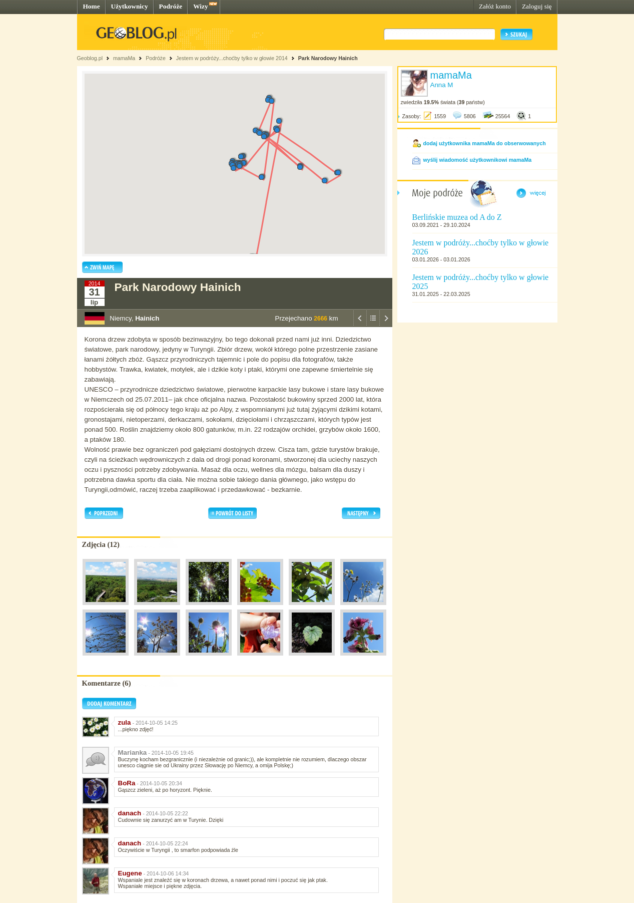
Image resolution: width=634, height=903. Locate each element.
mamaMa (124, 58)
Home (91, 6)
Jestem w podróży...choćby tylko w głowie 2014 (232, 58)
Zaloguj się (537, 6)
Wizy (200, 6)
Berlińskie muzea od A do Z (457, 217)
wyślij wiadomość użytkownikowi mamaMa (477, 160)
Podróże (171, 6)
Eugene (130, 873)
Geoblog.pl (90, 58)
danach (130, 813)
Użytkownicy (129, 6)
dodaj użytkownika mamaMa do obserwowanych (484, 143)
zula (124, 722)
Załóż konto (495, 6)
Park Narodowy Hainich (328, 58)
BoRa (127, 783)
